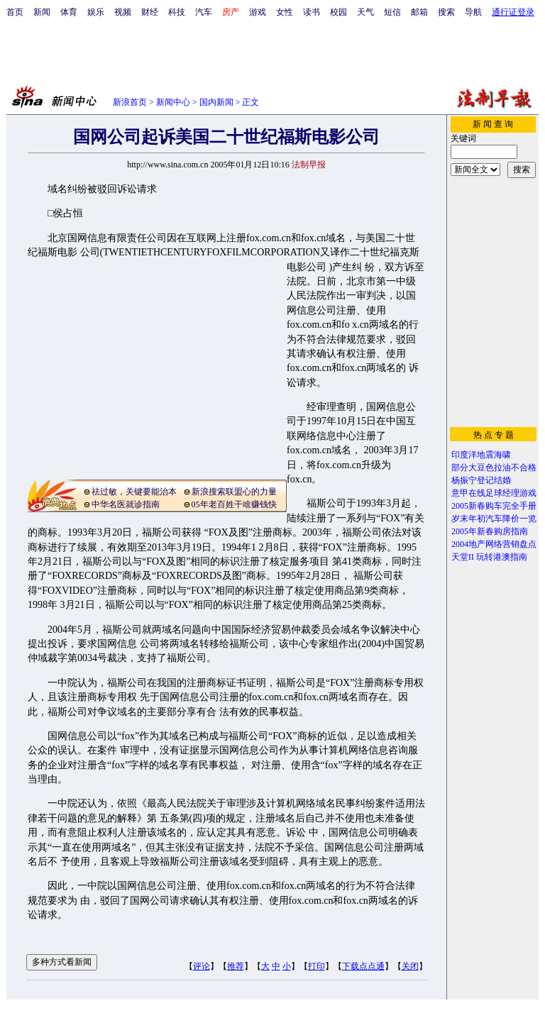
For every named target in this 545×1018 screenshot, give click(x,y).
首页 (14, 12)
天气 (365, 12)
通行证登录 (513, 12)
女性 (284, 12)
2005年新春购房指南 (489, 531)
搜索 (446, 12)
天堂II (462, 557)
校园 (338, 12)
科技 (176, 12)
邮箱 (419, 12)
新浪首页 (130, 102)
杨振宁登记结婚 (481, 480)
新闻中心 (173, 102)
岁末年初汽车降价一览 (493, 519)
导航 (473, 12)
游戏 (257, 12)
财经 (149, 12)
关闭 (410, 966)
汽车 (203, 12)
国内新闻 (216, 102)
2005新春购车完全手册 (493, 506)
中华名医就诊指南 (126, 504)
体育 (68, 12)
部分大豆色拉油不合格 (493, 467)
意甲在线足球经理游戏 (493, 493)
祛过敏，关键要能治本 (134, 492)
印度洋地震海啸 (481, 455)
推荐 (235, 966)
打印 (316, 966)
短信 (392, 12)
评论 (201, 966)
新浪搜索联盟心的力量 (234, 492)
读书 (311, 12)
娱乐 (95, 12)
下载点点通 (363, 966)
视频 (122, 12)
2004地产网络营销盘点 (493, 544)
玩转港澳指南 (501, 557)
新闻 (41, 12)
